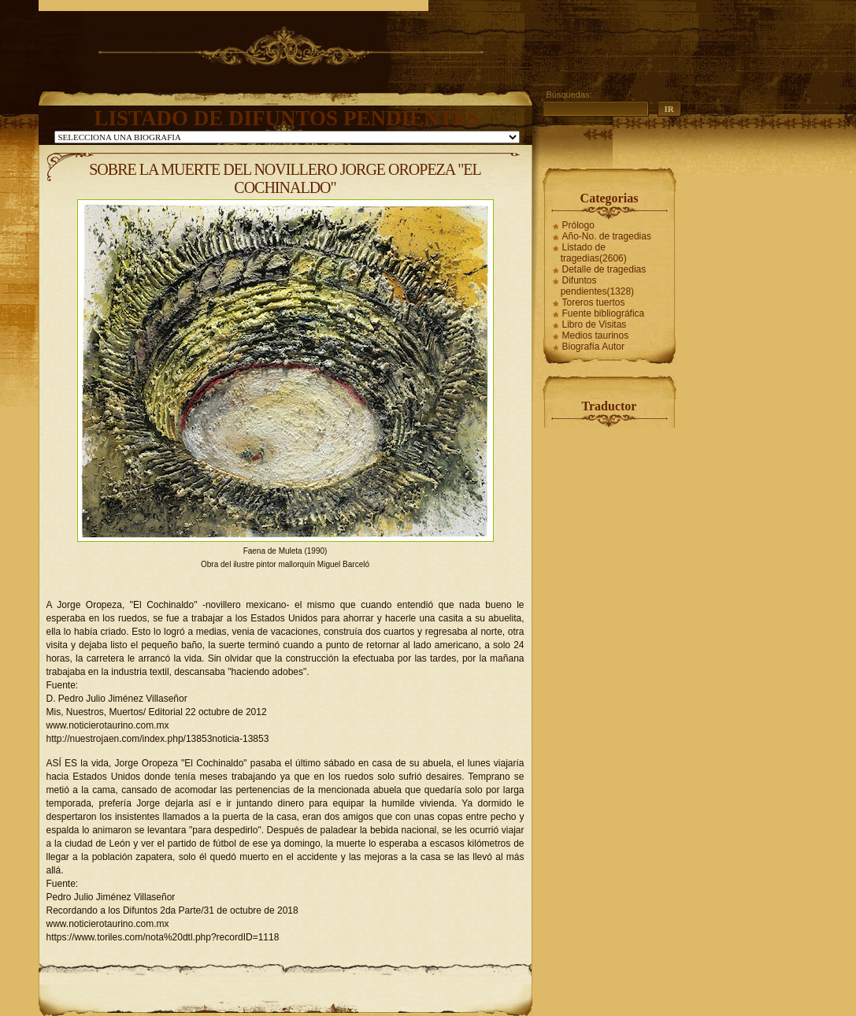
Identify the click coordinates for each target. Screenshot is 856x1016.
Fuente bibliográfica (603, 313)
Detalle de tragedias (604, 269)
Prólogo (578, 225)
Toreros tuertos (593, 302)
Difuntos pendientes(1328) (597, 286)
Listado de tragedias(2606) (594, 253)
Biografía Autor (593, 346)
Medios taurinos (595, 335)
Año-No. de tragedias (606, 236)
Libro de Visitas (594, 324)
